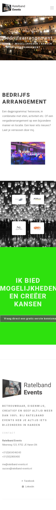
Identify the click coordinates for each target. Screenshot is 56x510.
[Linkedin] (28, 486)
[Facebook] (28, 481)
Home (6, 44)
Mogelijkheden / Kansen (33, 44)
